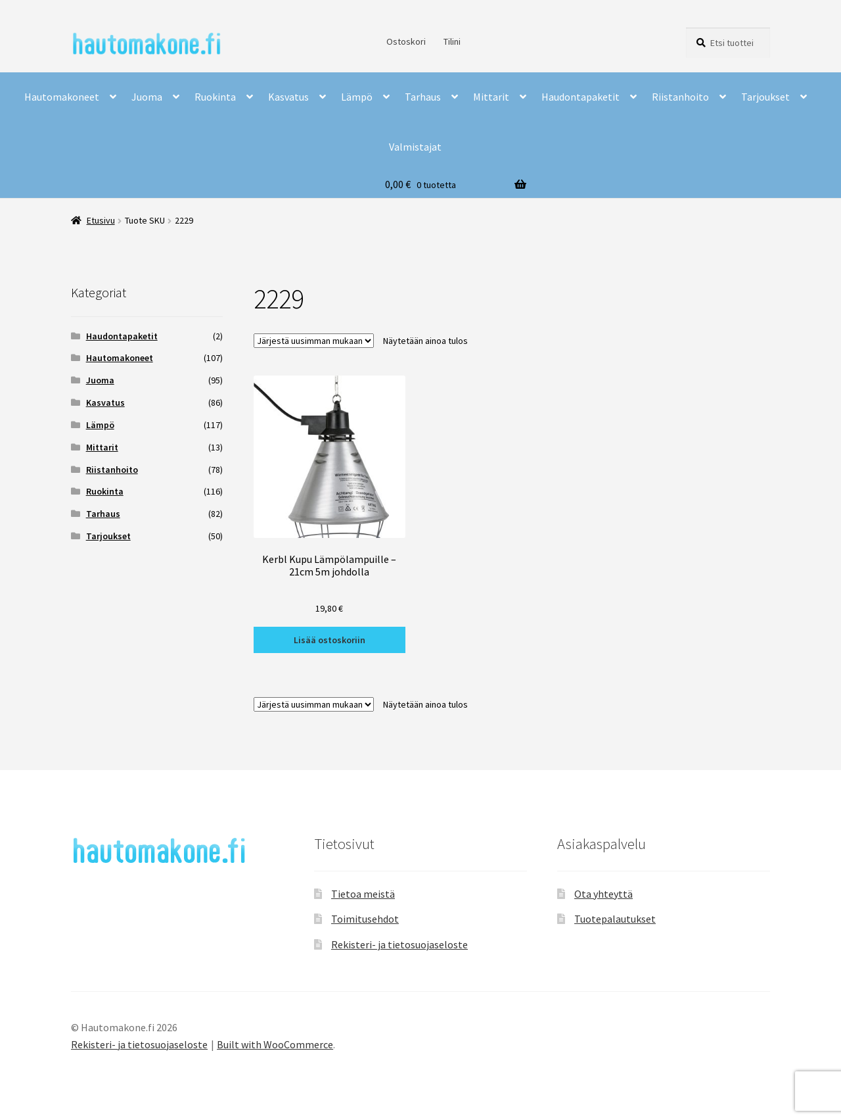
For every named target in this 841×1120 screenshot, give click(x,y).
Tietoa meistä (363, 893)
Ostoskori (406, 41)
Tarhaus (423, 96)
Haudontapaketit (580, 96)
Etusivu (101, 220)
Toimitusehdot (365, 918)
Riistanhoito (680, 96)
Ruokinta (215, 96)
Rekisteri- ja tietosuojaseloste (399, 944)
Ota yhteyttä (603, 893)
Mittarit (491, 96)
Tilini (452, 41)
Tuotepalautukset (615, 918)
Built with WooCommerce (275, 1044)
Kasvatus (288, 96)
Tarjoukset (765, 96)
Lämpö (357, 96)
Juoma (146, 96)
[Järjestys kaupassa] (314, 340)
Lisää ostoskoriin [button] (329, 640)
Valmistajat (415, 146)
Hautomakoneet (61, 96)
